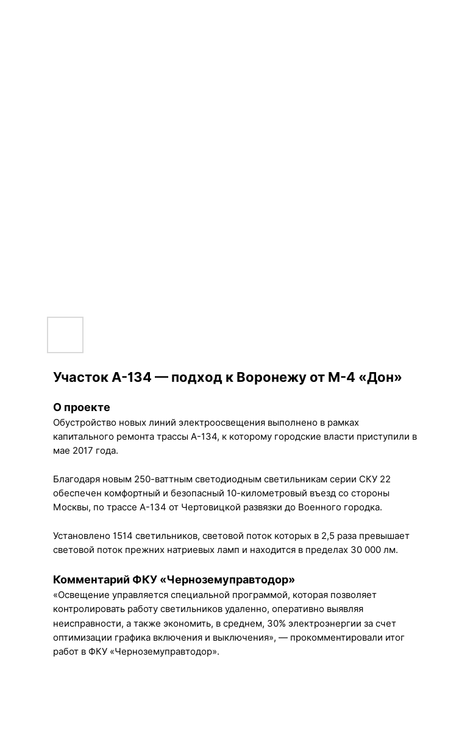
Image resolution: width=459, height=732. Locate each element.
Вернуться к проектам (74, 18)
